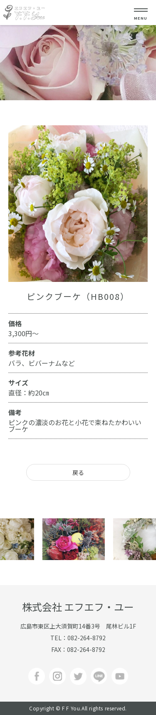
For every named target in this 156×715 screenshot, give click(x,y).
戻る (78, 472)
